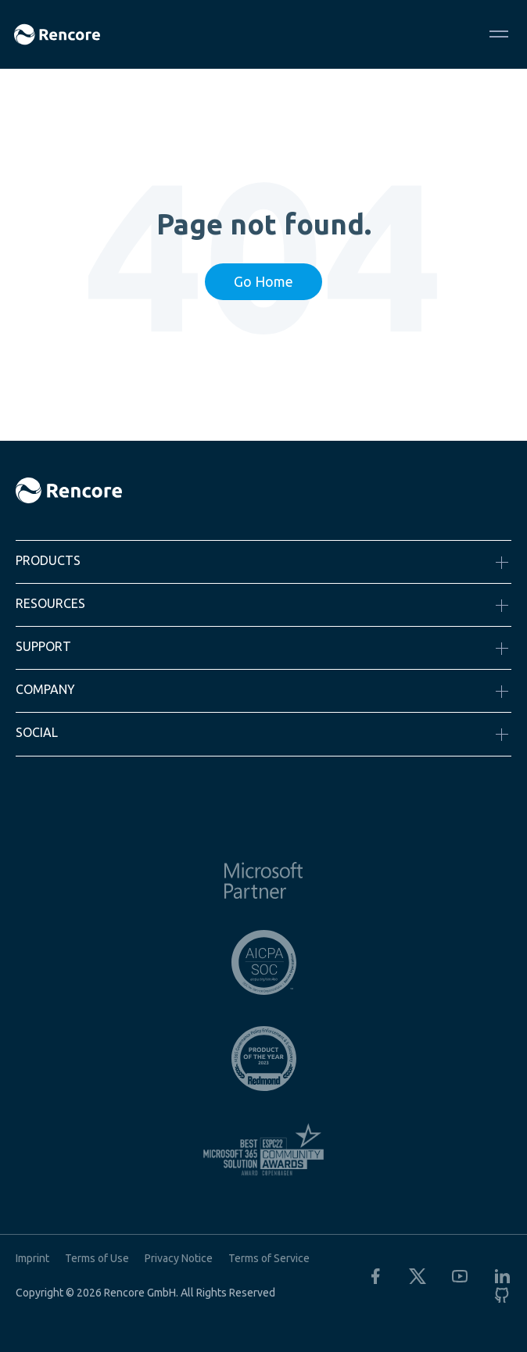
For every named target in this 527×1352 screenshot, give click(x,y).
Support (43, 646)
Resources (50, 603)
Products (48, 560)
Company (45, 689)
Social (37, 732)
